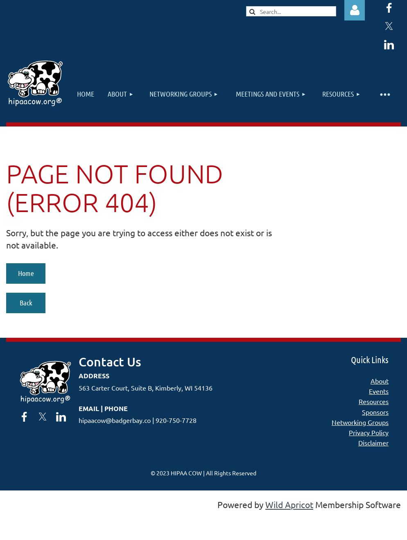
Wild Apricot (289, 504)
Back (26, 302)
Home (26, 273)
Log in (354, 10)
